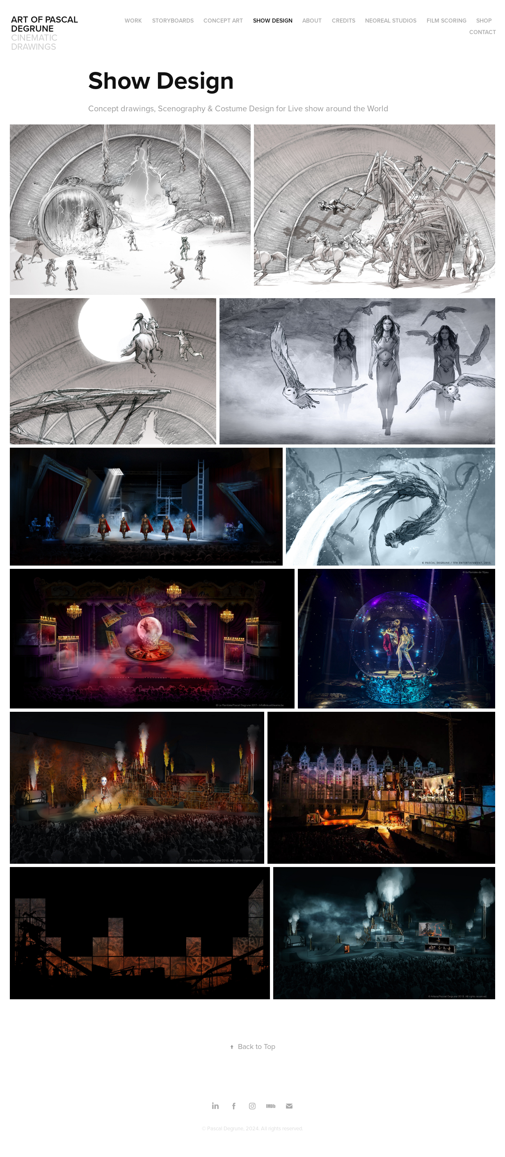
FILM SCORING (446, 20)
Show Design (272, 20)
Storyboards (173, 20)
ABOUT (312, 20)
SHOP (484, 20)
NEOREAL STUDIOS (390, 20)
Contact (482, 32)
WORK (133, 20)
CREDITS (343, 20)
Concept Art (223, 20)
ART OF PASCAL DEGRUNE (45, 24)
